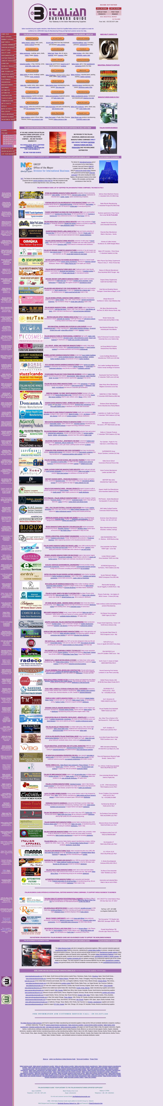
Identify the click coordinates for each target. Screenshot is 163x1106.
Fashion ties (88, 812)
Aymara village (83, 928)
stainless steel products (55, 452)
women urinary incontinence (69, 261)
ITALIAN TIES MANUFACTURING (54, 812)
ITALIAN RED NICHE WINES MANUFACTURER (58, 383)
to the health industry (6, 492)
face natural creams (55, 252)
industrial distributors (85, 692)
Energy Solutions (63, 652)
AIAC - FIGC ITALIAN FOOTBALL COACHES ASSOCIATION (63, 507)
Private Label (87, 233)
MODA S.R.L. (53, 841)
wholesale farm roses (6, 909)
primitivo (92, 383)
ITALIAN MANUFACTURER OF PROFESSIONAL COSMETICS (62, 336)
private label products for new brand (77, 254)
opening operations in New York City (43, 180)
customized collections (55, 368)
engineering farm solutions (58, 635)
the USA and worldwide (70, 768)
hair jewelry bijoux (66, 530)
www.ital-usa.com (30, 981)
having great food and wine (72, 292)
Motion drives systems (62, 662)
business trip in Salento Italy (82, 290)
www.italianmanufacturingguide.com (36, 983)
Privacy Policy (94, 1059)
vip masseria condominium (72, 759)
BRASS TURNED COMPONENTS (56, 918)
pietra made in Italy (34, 87)
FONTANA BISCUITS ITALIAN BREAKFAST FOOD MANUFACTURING (66, 202)
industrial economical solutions (77, 664)
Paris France (80, 216)
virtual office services (67, 330)
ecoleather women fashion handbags (6, 365)
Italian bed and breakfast (6, 289)
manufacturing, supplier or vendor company (107, 956)
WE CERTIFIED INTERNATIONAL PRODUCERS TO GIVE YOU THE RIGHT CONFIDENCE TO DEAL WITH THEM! (57, 127)
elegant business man (68, 597)
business (81, 330)
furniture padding (88, 433)
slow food (80, 378)
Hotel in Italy (49, 64)
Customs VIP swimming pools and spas (67, 671)
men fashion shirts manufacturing (6, 479)
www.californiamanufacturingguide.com (36, 1002)
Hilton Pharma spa (70, 263)
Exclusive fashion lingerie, (66, 709)
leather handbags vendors (57, 359)
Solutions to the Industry (58, 538)
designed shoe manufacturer (83, 404)
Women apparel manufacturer (6, 298)
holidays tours (90, 441)
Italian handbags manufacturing (6, 584)
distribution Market (82, 768)
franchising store (60, 481)
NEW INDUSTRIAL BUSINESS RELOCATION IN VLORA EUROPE (67, 326)
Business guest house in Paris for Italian (6, 213)
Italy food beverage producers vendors (46, 1069)
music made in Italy (84, 108)
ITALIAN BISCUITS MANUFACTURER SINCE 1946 (60, 269)
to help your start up (84, 901)
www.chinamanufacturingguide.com (36, 978)
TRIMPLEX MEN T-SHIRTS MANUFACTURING (59, 698)
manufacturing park (49, 328)
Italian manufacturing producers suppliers (40, 1071)
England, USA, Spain (84, 995)
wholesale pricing (59, 912)
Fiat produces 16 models (88, 643)
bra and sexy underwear (65, 557)
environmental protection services (86, 566)
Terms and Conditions (83, 1059)
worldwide (63, 845)
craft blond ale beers (60, 309)
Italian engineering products (57, 425)
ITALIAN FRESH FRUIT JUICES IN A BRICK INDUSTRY (60, 221)
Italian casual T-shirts (78, 700)
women (50, 404)
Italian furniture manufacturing (63, 835)
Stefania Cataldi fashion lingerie (6, 708)
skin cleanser (53, 416)
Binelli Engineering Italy (96, 1103)
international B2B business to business (53, 1076)
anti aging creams (68, 338)
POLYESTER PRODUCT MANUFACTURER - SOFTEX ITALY (62, 431)
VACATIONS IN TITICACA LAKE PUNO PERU (57, 928)
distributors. (74, 826)
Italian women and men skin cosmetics (6, 250)
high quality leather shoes (57, 406)
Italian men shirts (87, 612)
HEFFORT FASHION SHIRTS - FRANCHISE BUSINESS (61, 479)
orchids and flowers (56, 910)
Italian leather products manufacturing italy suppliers (72, 1070)
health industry (57, 492)
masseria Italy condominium (6, 758)
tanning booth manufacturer (6, 393)
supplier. (85, 854)
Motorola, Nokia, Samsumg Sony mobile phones (58, 681)
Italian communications (52, 96)
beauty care (61, 282)
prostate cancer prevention (80, 280)
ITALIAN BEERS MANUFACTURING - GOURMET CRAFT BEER (63, 307)
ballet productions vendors (94, 1076)
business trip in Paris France (63, 214)
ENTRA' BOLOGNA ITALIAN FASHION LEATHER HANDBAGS (62, 574)
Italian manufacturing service (79, 96)
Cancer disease (64, 490)
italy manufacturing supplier (113, 1074)
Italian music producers (77, 106)
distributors (81, 320)
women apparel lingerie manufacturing (57, 1025)
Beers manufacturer (6, 307)
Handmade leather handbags (54, 585)
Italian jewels (75, 64)
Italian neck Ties (6, 813)
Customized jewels (77, 500)
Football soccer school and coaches (6, 460)
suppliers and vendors (108, 992)
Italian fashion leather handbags (7, 576)
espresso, (61, 55)
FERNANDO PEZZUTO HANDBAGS (56, 803)
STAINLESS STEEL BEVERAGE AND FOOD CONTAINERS (62, 450)
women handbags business (66, 357)
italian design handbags (81, 357)
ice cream (55, 378)
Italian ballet (83, 730)
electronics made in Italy (85, 87)
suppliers (91, 357)
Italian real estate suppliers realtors (74, 1077)
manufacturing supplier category (109, 952)
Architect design (56, 623)
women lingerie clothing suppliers (93, 1025)
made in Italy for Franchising (81, 578)
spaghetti (50, 55)
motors (27, 55)
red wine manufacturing (6, 775)
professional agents (85, 740)
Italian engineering (26, 96)
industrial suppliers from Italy (37, 1027)
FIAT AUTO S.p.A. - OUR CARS (54, 641)
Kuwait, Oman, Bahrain (83, 988)
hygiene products (72, 416)
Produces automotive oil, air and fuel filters (64, 881)
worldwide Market (86, 852)
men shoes (58, 404)
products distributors (85, 235)
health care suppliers (90, 1077)
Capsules (68, 242)
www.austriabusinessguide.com (34, 995)
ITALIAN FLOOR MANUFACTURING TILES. (57, 850)
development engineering (6, 538)
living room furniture (62, 473)
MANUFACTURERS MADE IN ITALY (108, 97)
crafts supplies (61, 44)
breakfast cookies (88, 271)
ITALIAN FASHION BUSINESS (109, 127)
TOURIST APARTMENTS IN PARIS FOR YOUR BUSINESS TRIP (64, 212)
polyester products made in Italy (6, 432)
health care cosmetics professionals (78, 339)
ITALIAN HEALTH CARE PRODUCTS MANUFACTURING (60, 412)
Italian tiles (23, 85)
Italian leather (24, 74)
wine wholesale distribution (69, 778)
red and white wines (80, 774)
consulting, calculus (37, 98)
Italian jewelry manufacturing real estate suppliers (43, 1070)
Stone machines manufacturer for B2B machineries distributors (6, 195)
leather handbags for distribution (61, 576)
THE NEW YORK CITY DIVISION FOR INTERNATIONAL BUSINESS (63, 898)
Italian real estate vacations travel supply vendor (71, 1073)
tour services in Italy (37, 119)
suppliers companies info (74, 958)
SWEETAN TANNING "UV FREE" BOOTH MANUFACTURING (64, 393)
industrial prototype (79, 423)
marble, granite (64, 196)
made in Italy (88, 435)
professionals (84, 349)
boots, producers (35, 76)
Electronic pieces (77, 85)
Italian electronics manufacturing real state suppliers (75, 1067)
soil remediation (84, 568)
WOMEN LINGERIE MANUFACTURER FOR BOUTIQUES (61, 555)
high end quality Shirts (62, 595)
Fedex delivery (84, 912)
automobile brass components (69, 922)
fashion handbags (78, 366)
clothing (32, 42)
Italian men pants (76, 824)
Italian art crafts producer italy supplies (56, 1074)
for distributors (7, 253)
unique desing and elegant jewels (78, 501)
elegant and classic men (69, 520)
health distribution (84, 492)
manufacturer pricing (85, 282)
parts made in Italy (59, 98)
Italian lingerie (88, 709)
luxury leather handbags (89, 355)
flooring (50, 435)
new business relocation (6, 327)
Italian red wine (24, 106)
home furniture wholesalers (53, 471)
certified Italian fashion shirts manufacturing (6, 614)
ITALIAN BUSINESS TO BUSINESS (108, 157)
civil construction (62, 435)
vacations (63, 66)
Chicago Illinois (102, 981)
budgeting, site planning (60, 625)
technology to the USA (72, 852)
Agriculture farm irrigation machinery (6, 632)
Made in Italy (60, 604)
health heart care (61, 280)
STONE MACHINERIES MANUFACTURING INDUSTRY (61, 193)
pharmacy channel (90, 261)
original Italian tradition (94, 950)
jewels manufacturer (6, 499)
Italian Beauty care (76, 117)
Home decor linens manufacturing (6, 603)
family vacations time (61, 290)
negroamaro (84, 383)
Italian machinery (75, 74)
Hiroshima (95, 976)
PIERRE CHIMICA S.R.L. (52, 765)
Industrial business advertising (75, 747)
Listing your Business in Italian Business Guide (62, 1059)
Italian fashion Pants (6, 822)
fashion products (29, 44)
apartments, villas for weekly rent (64, 442)
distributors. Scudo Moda (73, 845)
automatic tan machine (63, 318)
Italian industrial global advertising (6, 746)
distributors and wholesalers (80, 519)
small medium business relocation (79, 328)
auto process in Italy (57, 108)
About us (45, 1059)
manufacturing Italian (61, 950)
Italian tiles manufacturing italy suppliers (46, 1073)
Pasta (56, 53)
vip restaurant (60, 387)
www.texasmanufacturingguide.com (35, 999)
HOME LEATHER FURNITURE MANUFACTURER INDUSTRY (62, 469)
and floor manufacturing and (74, 854)
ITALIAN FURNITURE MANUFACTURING (56, 831)
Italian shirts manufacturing (7, 595)
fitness (80, 397)
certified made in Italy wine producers (6, 777)
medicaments (83, 44)
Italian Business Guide (64, 948)
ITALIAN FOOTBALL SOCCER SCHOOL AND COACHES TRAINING (65, 460)
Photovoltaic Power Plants (70, 654)
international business (85, 162)
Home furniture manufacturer (6, 470)
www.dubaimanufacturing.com (33, 988)
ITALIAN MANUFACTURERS (32, 34)
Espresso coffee (62, 244)
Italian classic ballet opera (61, 728)
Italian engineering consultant (99, 1067)
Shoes (8, 870)
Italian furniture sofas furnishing (6, 832)
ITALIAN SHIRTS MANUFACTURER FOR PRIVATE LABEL (61, 545)
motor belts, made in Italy (32, 66)
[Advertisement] (71, 1047)
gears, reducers (61, 76)
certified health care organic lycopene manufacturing (6, 787)
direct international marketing (85, 749)
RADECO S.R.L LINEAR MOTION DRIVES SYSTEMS (60, 660)
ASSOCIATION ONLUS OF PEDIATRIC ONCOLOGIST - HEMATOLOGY (66, 717)
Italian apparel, (26, 42)
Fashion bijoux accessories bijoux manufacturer (6, 528)
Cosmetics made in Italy (83, 119)
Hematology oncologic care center (6, 720)
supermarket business (66, 204)
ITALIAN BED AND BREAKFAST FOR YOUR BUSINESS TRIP (62, 288)
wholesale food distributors (67, 271)
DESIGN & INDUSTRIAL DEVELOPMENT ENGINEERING (62, 536)
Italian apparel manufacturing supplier (43, 1066)
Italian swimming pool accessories (6, 670)
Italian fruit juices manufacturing (6, 222)
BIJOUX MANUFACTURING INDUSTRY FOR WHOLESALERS (64, 526)
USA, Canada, (59, 990)
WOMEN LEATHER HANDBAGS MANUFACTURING (59, 355)
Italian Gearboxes (51, 75)
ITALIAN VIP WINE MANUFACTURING (55, 774)
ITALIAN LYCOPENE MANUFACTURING (58, 784)
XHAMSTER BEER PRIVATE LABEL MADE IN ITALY (61, 231)
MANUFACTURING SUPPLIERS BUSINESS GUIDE (75, 157)
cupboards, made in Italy (83, 55)
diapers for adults (74, 414)
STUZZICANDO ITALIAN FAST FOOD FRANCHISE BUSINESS (63, 374)
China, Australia (108, 985)
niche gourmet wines (77, 385)
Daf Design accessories (6, 803)
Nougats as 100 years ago (60, 864)
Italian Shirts (6, 612)
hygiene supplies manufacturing (6, 412)
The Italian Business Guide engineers (31, 1023)
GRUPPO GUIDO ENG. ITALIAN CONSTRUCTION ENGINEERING (64, 622)
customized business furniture (75, 347)
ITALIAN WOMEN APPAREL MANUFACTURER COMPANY (62, 298)
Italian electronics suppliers (76, 1025)
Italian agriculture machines (68, 633)
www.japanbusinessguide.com (33, 976)
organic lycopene (49, 786)
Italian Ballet (6, 726)
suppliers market (66, 983)
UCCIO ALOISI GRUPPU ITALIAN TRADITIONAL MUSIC (62, 736)
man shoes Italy (60, 87)
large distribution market (67, 225)
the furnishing (83, 835)
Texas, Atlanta (68, 997)
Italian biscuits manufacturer (6, 203)
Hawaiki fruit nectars (70, 223)
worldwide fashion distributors (68, 616)
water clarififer (56, 195)
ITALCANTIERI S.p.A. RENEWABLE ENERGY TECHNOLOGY (63, 650)
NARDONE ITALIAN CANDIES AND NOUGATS (58, 860)
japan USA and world (77, 797)
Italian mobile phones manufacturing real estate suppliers (44, 1067)
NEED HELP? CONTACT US (108, 34)
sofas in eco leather (84, 471)
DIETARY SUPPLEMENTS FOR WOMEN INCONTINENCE (62, 260)
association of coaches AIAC (59, 461)
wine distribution (30, 108)
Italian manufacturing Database (104, 954)
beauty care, (59, 766)
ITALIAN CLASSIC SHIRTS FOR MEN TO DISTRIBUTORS (63, 593)
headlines (93, 970)
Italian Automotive (50, 106)
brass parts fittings (79, 918)
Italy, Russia (79, 999)
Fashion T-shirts (59, 702)
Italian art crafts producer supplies (64, 1066)
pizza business (71, 376)
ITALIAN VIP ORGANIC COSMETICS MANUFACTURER (60, 250)
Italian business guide (26, 1066)
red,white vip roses (86, 908)
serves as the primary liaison (83, 170)
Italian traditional (61, 862)
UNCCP (91, 166)
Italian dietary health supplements (6, 279)
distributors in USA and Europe (80, 682)
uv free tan (9, 397)
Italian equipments (25, 53)
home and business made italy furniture (6, 346)
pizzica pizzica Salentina (52, 738)
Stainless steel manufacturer (5, 451)
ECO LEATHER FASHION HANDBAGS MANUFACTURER (62, 364)
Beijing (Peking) (63, 978)
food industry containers (86, 452)
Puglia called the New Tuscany (80, 757)
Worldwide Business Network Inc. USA (68, 1103)
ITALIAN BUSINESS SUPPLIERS (57, 34)
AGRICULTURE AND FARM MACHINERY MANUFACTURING (61, 631)
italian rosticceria (80, 376)
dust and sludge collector (79, 195)
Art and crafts (50, 42)
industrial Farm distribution (81, 635)
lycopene (8, 784)
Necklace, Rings (82, 528)
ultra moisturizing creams (81, 338)
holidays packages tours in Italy (6, 441)
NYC (22, 178)
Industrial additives (78, 42)
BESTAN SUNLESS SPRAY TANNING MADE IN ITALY (63, 317)
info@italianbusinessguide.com (112, 962)
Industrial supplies (25, 64)
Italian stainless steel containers (86, 690)
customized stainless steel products (72, 454)
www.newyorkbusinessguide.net (34, 1004)
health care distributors (84, 787)
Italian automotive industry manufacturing (86, 1066)
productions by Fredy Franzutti (6, 728)
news (103, 970)
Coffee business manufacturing (6, 241)
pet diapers (87, 414)
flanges (36, 55)
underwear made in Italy (7, 557)
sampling (87, 547)
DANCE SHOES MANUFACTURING (61, 870)
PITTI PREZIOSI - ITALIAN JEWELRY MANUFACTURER (60, 498)
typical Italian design (56, 643)
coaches (76, 463)
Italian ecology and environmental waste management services (6, 567)
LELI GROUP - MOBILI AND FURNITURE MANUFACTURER (62, 345)
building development (87, 623)
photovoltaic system (55, 423)
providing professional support (84, 721)
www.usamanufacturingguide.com (34, 990)
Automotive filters (6, 880)
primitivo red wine (53, 776)
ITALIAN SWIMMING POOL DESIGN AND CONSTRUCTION (62, 670)
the (59, 854)
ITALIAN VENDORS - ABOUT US (83, 34)
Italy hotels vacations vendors (95, 1069)
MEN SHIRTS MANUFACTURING (53, 612)
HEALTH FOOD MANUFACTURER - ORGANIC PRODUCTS (62, 488)
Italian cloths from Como (64, 814)
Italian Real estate (50, 117)
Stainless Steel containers (6, 689)
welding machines (85, 76)
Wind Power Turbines (90, 652)
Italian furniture (77, 53)
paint (85, 42)
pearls (60, 501)
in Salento (88, 444)
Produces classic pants (50, 824)
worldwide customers (84, 368)
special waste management (51, 566)
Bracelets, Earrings (63, 528)
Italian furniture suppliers (110, 1076)
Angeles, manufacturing (94, 1002)
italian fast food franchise (6, 374)
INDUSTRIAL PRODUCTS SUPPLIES (109, 65)
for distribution (7, 263)
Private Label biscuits (69, 273)
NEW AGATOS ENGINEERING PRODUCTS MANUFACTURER (63, 422)
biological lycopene (75, 784)
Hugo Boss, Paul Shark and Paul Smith (56, 547)
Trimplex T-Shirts (5, 698)
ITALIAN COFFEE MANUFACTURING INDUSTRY (59, 240)
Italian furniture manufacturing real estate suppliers (72, 1069)
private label (73, 206)
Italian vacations (25, 117)
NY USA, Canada (59, 1004)
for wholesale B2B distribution (6, 205)
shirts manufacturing (7, 547)
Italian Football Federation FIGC (80, 509)
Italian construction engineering (7, 623)
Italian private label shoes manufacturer (6, 403)
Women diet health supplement (6, 260)
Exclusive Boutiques (70, 587)
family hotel (70, 932)
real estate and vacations (53, 1027)
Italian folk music (6, 736)
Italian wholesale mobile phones (6, 679)
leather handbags (84, 359)
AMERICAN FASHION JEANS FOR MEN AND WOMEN (61, 517)
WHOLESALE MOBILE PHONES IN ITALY (56, 679)
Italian (4, 269)
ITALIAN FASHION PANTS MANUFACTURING (57, 822)
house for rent (65, 64)
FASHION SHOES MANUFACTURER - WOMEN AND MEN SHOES (64, 402)
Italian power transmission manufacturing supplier (96, 1071)
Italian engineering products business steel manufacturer (6, 423)
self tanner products (89, 318)
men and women (86, 549)
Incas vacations (58, 930)
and (80, 852)
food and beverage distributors (82, 311)
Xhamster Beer (50, 233)
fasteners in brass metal (66, 920)
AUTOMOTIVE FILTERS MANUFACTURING (58, 879)
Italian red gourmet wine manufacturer (6, 384)
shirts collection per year (82, 482)
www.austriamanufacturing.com (34, 992)
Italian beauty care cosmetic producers (31, 1076)
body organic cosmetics (77, 252)
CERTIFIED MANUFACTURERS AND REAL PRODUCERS (83, 145)
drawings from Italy (88, 98)
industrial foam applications (55, 433)
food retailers (89, 204)
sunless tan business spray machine (6, 317)
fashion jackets (59, 299)
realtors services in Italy (60, 119)
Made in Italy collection (88, 595)
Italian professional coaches (63, 511)
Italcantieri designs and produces (6, 651)
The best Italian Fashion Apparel (79, 843)
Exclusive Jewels (56, 500)
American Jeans (59, 519)
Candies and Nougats (73, 862)
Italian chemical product (98, 1074)
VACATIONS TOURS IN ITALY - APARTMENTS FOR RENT (62, 441)
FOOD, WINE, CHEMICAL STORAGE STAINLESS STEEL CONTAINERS (66, 688)
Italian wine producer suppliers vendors (97, 1073)
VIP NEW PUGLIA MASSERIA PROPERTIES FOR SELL (61, 755)
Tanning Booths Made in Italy (63, 395)
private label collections (77, 301)
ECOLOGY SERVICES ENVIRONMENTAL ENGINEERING (62, 565)
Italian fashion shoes (51, 85)
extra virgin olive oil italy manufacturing (76, 1076)
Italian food (51, 53)
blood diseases (51, 721)
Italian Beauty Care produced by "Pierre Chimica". (74, 765)
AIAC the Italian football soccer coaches (6, 509)
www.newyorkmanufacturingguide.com (36, 997)
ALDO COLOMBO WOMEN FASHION (55, 793)
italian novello (70, 776)
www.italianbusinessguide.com (34, 985)
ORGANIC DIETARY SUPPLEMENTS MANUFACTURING (62, 279)
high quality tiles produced (52, 852)
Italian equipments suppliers (69, 1027)
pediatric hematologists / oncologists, (60, 719)
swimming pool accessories (54, 673)
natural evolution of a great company (73, 644)
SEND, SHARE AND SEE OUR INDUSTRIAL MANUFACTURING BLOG (55, 970)
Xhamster (3, 234)
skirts (56, 795)
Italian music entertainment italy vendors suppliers (67, 1071)
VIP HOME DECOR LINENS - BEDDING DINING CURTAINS (62, 603)
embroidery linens (76, 606)
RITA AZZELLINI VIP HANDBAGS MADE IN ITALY (59, 584)
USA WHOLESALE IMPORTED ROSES (55, 908)
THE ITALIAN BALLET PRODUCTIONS (57, 727)
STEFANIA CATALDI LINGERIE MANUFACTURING (60, 707)
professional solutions (86, 625)
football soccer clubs (86, 463)
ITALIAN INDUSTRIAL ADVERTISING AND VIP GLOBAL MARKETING (65, 746)
